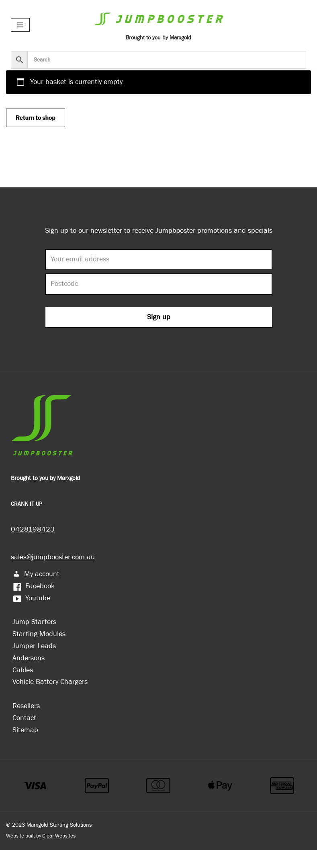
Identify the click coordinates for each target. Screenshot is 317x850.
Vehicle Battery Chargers (50, 681)
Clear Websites (59, 836)
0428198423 (33, 529)
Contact (24, 718)
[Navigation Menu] (20, 25)
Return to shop (35, 117)
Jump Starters (34, 621)
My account (35, 574)
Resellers (26, 705)
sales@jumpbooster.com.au (53, 557)
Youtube (31, 598)
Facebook (33, 586)
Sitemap (25, 730)
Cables (22, 670)
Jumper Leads (34, 646)
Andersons (28, 658)
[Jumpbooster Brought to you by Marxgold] (158, 25)
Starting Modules (38, 634)
